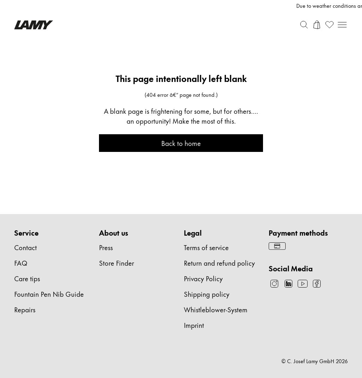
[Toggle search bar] (304, 24)
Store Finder (116, 263)
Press (106, 247)
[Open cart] (316, 24)
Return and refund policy (219, 263)
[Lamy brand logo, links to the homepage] (33, 24)
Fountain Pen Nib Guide (49, 294)
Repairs (24, 309)
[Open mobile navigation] (342, 24)
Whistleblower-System (215, 309)
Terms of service (206, 247)
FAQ (20, 263)
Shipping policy (206, 294)
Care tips (27, 278)
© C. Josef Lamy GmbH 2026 (314, 361)
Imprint (194, 325)
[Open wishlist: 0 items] (329, 24)
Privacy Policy (203, 278)
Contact (25, 247)
